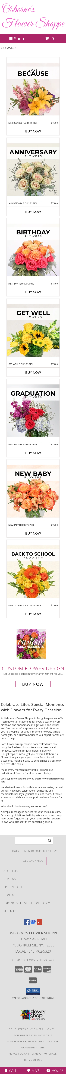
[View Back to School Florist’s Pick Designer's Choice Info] (33, 572)
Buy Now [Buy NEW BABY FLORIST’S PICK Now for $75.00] (33, 533)
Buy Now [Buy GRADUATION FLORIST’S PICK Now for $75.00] (33, 453)
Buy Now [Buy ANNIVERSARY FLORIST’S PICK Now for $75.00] (33, 211)
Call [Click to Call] (11, 1070)
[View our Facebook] (27, 924)
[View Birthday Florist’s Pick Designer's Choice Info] (33, 250)
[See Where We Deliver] (33, 860)
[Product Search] (34, 840)
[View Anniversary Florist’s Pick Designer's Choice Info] (33, 170)
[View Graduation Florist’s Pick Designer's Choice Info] (33, 411)
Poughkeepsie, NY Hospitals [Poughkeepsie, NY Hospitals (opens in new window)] (33, 1035)
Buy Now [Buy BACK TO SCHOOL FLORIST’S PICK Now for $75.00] (33, 613)
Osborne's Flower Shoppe (33, 17)
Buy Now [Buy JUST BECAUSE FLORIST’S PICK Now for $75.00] (33, 131)
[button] (33, 991)
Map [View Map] (33, 1070)
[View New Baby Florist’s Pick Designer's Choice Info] (33, 491)
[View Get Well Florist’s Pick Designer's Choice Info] (33, 330)
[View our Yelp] (39, 924)
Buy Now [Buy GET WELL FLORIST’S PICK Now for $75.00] (33, 372)
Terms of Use (33, 1059)
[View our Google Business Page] (33, 924)
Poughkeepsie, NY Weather (25, 1041)
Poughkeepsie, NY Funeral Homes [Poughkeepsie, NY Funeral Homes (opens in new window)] (32, 1029)
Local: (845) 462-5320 (33, 951)
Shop (16, 38)
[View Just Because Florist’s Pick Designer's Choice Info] (33, 89)
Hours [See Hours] (55, 1070)
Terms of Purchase (43, 1053)
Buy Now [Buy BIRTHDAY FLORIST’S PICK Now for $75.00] (33, 292)
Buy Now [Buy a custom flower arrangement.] (33, 684)
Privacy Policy (17, 1053)
